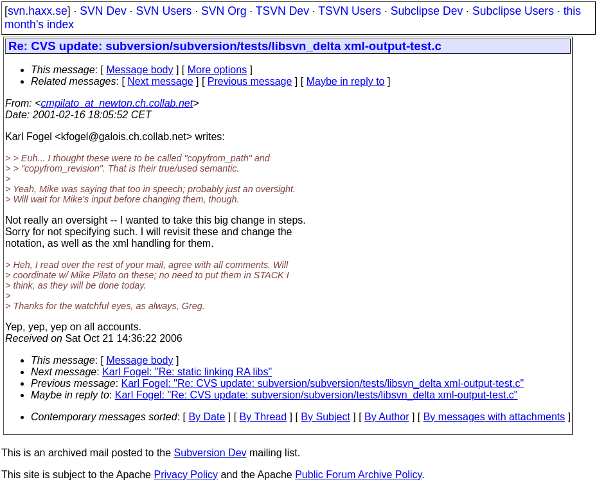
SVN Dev (103, 10)
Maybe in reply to (346, 81)
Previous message (250, 81)
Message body (139, 69)
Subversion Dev (210, 452)
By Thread (263, 416)
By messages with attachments (494, 416)
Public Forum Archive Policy (358, 474)
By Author (386, 416)
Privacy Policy (186, 474)
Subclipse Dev (427, 10)
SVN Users (164, 10)
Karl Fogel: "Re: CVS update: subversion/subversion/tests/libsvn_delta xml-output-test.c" (322, 383)
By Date (206, 416)
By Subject (325, 416)
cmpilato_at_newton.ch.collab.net (117, 103)
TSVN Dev (282, 10)
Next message (160, 81)
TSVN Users (349, 10)
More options (217, 69)
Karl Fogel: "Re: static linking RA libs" (187, 371)
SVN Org (223, 10)
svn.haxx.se (37, 10)
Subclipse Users (513, 10)
